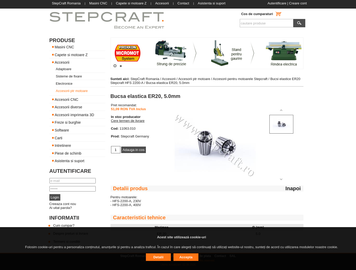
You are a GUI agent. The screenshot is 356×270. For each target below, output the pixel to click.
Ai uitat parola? (60, 208)
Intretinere (63, 145)
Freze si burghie (68, 122)
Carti (58, 138)
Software (62, 130)
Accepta (186, 257)
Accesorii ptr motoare (72, 91)
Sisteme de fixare (69, 76)
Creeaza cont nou (62, 204)
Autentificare (277, 3)
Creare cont (298, 3)
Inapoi (293, 188)
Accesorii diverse (68, 107)
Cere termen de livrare (128, 121)
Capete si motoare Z (71, 54)
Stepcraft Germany (135, 136)
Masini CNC (64, 47)
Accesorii (62, 62)
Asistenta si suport (69, 161)
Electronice (64, 83)
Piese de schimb (68, 153)
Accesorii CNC (66, 99)
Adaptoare (64, 69)
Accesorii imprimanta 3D (74, 115)
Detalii (158, 257)
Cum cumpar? (64, 225)
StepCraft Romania (145, 79)
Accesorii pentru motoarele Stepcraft (240, 79)
